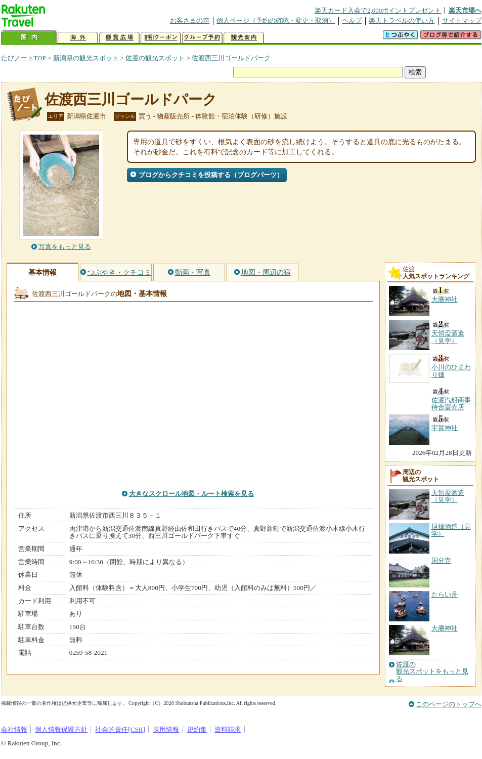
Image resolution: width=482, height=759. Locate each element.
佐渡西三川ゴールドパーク (231, 58)
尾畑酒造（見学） (451, 530)
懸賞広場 (119, 37)
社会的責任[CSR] (120, 729)
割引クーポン (161, 37)
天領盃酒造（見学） (447, 496)
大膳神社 (444, 628)
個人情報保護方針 (61, 729)
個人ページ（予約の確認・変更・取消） (275, 20)
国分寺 (441, 560)
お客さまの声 (189, 20)
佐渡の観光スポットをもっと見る (432, 672)
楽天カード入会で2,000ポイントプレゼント (378, 10)
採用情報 (166, 729)
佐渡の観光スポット (155, 58)
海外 (78, 37)
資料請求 (227, 729)
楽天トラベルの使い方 (401, 20)
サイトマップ (461, 20)
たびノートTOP (23, 58)
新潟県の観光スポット (86, 58)
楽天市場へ (465, 10)
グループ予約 (202, 37)
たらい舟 (444, 594)
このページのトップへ (448, 704)
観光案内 (244, 37)
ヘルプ (352, 20)
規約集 (197, 729)
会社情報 (14, 729)
